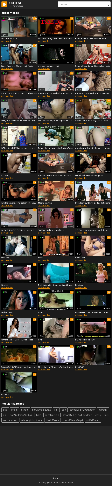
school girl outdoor (31, 420)
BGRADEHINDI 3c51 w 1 (85, 339)
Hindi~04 (5, 394)
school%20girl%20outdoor (77, 415)
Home (56, 478)
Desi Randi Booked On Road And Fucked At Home (56, 175)
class (98, 415)
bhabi (14, 409)
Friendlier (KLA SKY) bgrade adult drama (92, 203)
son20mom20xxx (41, 409)
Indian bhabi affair (9, 38)
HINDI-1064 (80, 257)
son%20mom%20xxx (21, 415)
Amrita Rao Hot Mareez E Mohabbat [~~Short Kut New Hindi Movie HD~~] (19, 339)
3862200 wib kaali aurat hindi (51, 230)
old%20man (92, 420)
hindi (40, 257)
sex (56, 409)
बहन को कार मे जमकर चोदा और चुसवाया (89, 175)
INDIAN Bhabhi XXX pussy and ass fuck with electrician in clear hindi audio (19, 148)
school (24, 409)
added (10, 41)
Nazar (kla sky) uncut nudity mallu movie (19, 93)
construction (52, 415)
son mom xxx (10, 420)
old (4, 415)
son (64, 409)
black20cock (52, 420)
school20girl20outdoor (82, 409)
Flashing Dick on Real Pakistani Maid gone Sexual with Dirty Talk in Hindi (56, 93)
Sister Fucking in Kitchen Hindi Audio (17, 66)
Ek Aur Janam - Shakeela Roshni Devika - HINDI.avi (56, 367)
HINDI (40, 312)
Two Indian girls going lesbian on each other (19, 203)
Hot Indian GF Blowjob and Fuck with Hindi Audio (93, 93)
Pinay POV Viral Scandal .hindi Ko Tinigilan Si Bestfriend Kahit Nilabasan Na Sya (19, 120)
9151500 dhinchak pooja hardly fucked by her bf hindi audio (93, 230)
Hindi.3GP (79, 367)
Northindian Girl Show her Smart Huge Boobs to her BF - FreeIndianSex (56, 285)
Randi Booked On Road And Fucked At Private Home (93, 38)
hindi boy (5, 257)
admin (4, 41)
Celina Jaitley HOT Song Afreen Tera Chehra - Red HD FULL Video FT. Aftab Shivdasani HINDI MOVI (93, 312)
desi (5, 409)
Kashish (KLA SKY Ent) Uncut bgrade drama (19, 230)
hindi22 (4, 285)
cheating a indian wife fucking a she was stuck (93, 148)
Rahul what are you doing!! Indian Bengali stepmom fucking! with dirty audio (56, 148)
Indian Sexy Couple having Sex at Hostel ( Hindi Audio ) (56, 120)
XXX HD (4, 175)
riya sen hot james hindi (48, 66)
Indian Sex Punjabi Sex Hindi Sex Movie (55, 38)
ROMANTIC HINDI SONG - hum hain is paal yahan (19, 367)
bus (106, 415)
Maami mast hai (45, 203)
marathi (103, 409)
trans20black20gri (73, 420)
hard (38, 415)
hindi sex (79, 285)
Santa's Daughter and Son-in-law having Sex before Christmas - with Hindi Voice (93, 66)
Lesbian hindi (7, 312)
